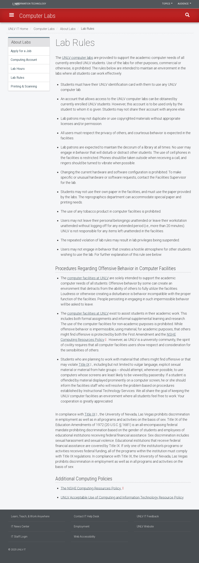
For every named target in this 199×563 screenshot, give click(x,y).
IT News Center (20, 526)
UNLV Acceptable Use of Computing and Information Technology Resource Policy (122, 497)
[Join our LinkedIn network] (186, 549)
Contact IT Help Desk (86, 516)
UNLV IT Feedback (148, 516)
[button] (12, 16)
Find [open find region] (187, 16)
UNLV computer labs (77, 58)
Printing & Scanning (24, 86)
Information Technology (34, 4)
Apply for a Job (21, 51)
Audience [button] (184, 4)
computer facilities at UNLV (88, 278)
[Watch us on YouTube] (190, 549)
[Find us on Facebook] (182, 549)
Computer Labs (44, 29)
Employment (81, 526)
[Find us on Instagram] (184, 549)
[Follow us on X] (188, 549)
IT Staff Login (19, 536)
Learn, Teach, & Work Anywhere (30, 516)
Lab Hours (18, 69)
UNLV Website (145, 526)
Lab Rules (17, 77)
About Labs (68, 29)
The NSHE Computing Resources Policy (91, 488)
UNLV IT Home (18, 29)
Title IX (84, 364)
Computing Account (24, 60)
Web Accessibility (84, 536)
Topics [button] (166, 4)
